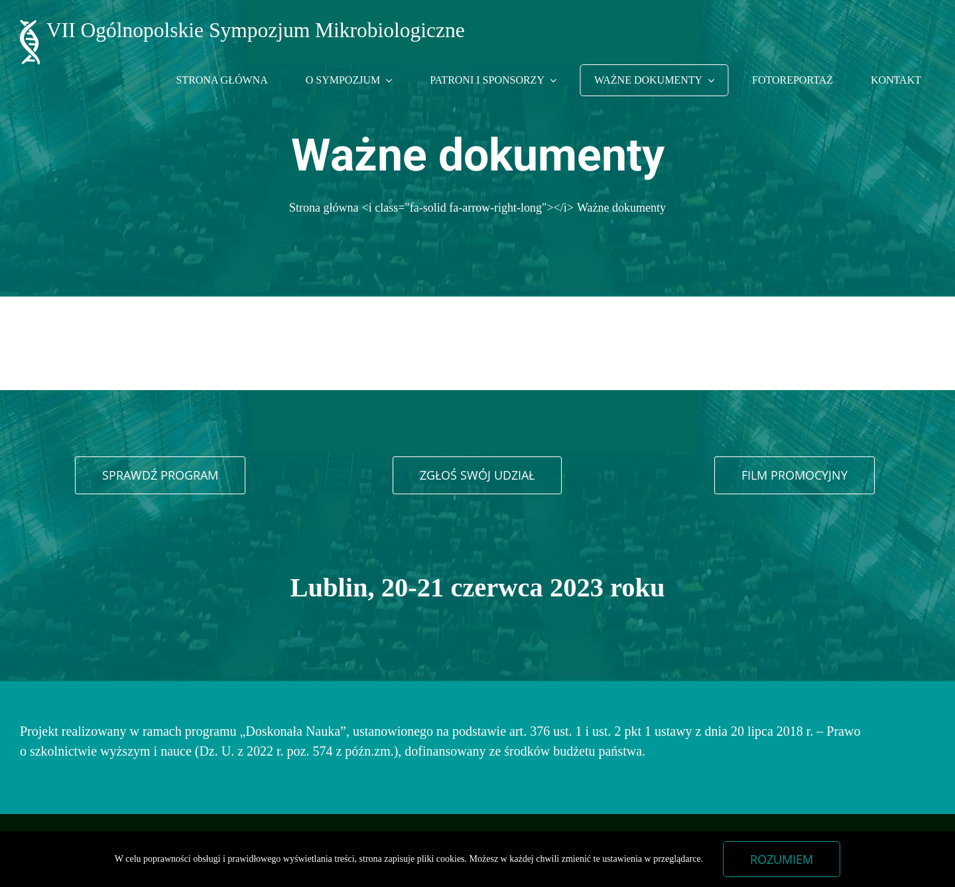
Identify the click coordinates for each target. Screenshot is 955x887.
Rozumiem (781, 859)
